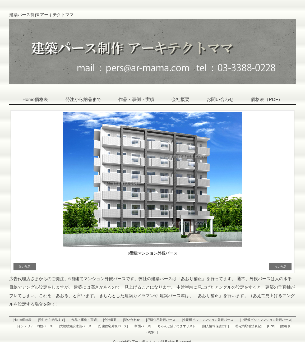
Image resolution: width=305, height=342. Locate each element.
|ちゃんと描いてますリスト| (161, 326)
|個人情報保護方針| (197, 326)
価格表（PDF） (271, 99)
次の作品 (280, 266)
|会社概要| (103, 320)
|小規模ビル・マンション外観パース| (195, 320)
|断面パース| (129, 326)
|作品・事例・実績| (79, 320)
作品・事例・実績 (136, 99)
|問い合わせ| (123, 320)
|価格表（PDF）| (268, 326)
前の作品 (24, 266)
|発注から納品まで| (48, 320)
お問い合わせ (223, 99)
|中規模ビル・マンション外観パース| (251, 320)
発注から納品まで (81, 99)
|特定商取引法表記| (228, 326)
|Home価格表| (22, 320)
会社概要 (181, 99)
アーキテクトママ (145, 335)
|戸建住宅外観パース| (150, 320)
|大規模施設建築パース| (66, 326)
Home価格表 (30, 99)
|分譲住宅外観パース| (102, 326)
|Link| (249, 326)
